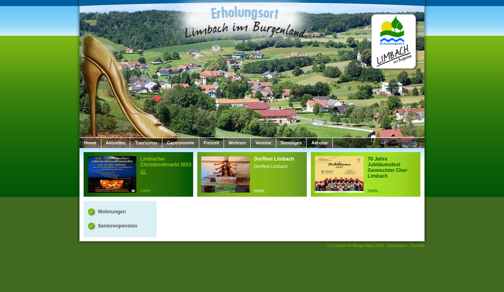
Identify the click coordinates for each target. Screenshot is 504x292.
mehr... (147, 190)
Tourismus (146, 142)
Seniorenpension (117, 226)
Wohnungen (112, 212)
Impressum (397, 245)
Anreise (319, 142)
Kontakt (417, 245)
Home (90, 142)
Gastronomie (180, 142)
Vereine (263, 142)
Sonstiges (291, 142)
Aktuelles (116, 142)
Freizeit (212, 142)
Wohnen (237, 142)
